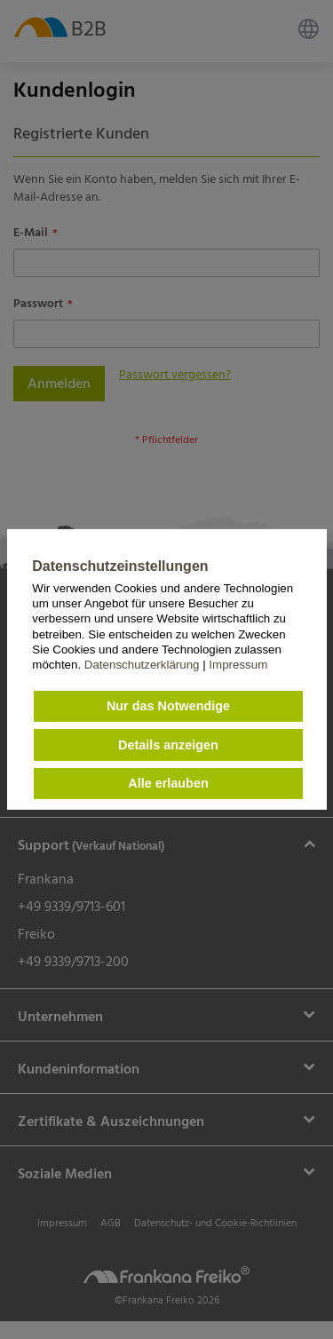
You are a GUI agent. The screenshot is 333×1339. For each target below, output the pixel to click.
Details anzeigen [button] (168, 745)
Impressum (238, 664)
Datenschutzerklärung (143, 664)
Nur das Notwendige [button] (168, 706)
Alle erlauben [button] (168, 783)
